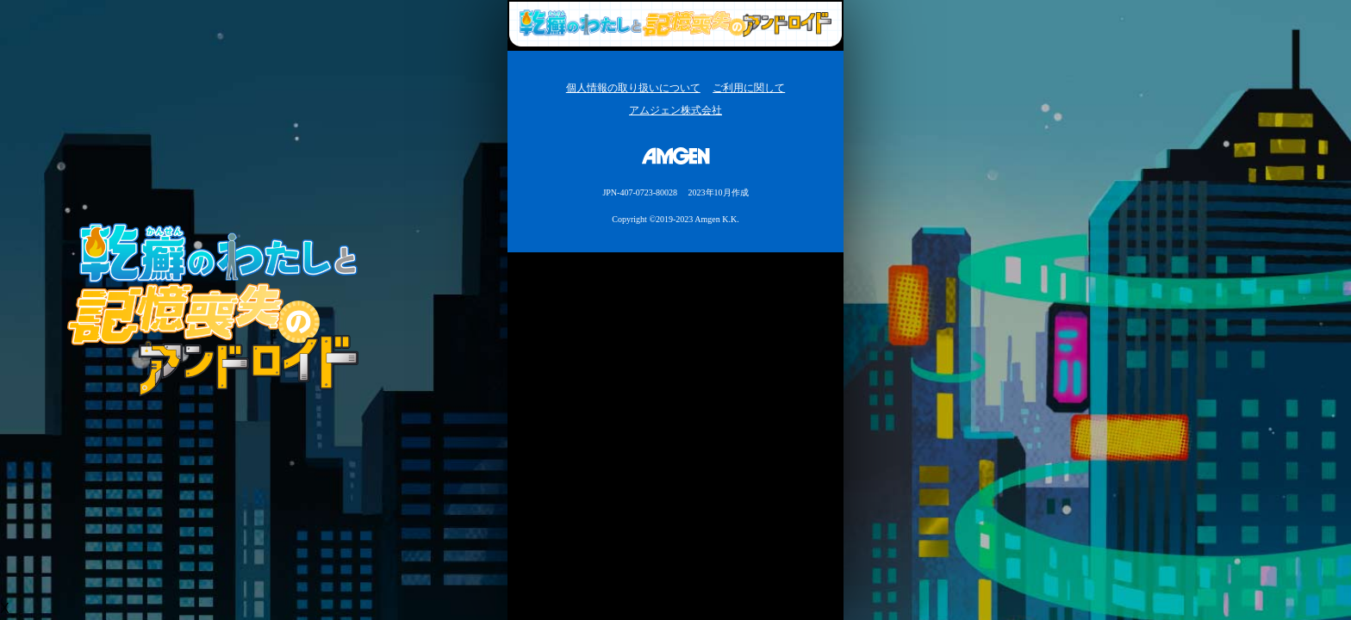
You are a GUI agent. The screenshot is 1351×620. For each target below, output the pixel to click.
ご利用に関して (749, 88)
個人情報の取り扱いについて (633, 88)
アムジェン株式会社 (675, 110)
